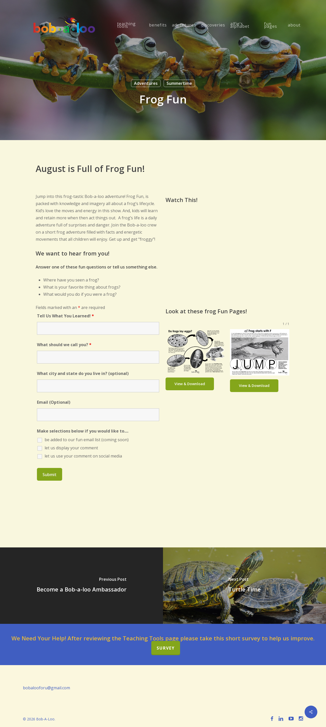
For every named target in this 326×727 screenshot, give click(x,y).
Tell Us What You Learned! (65, 316)
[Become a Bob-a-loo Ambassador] (81, 585)
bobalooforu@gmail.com (46, 688)
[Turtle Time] (244, 585)
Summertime (179, 83)
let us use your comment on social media (83, 456)
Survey (166, 648)
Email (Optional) (53, 402)
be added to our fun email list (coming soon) (87, 439)
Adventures (146, 83)
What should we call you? (64, 344)
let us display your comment (71, 447)
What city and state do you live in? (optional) (83, 373)
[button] (190, 384)
